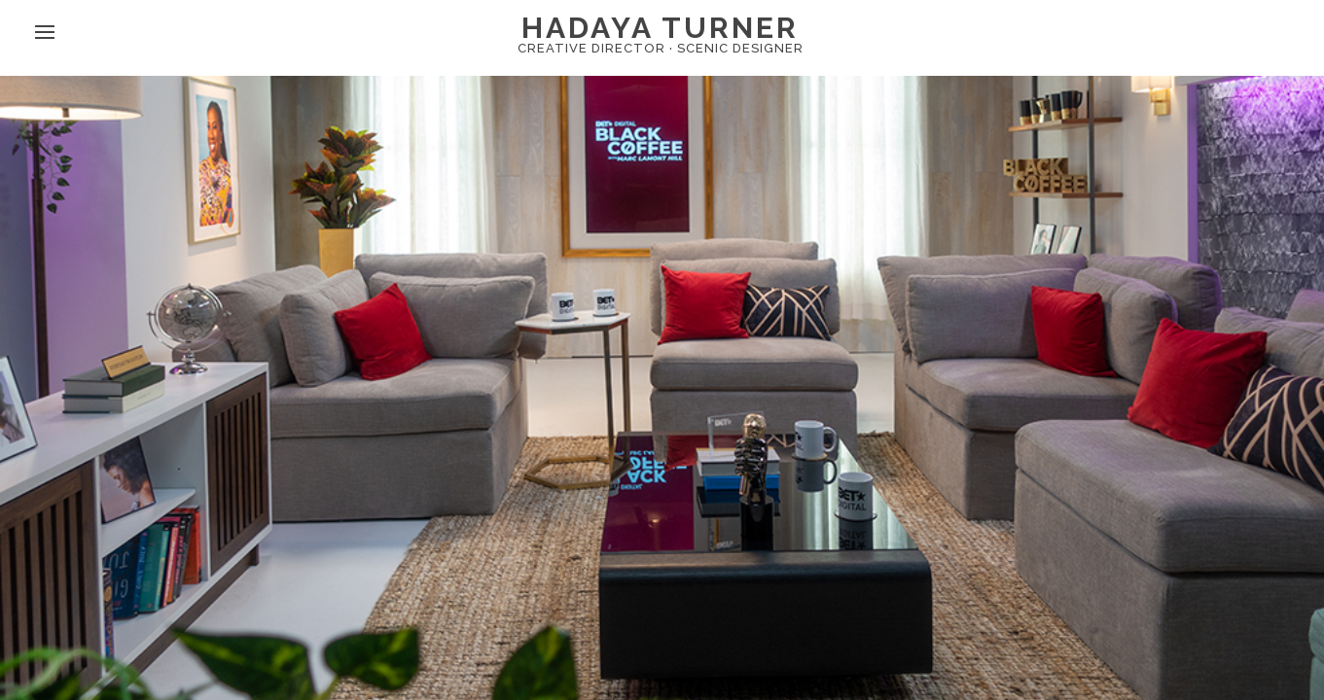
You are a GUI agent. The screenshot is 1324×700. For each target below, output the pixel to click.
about (121, 50)
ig (269, 50)
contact (203, 50)
